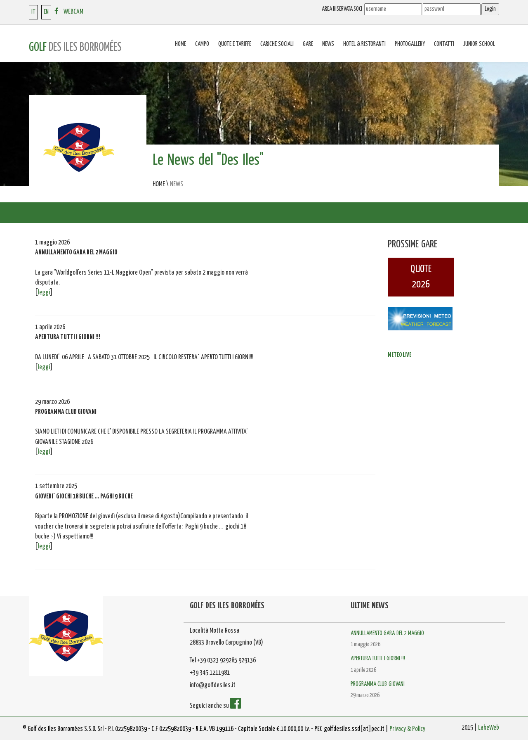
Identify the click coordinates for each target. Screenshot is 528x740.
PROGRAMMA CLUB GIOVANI (378, 684)
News (328, 44)
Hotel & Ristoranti (364, 44)
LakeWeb (488, 728)
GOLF (75, 47)
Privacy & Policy (407, 729)
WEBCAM (73, 12)
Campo (202, 44)
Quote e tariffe (234, 44)
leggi (44, 292)
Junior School (479, 44)
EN (46, 12)
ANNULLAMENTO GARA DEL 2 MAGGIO (387, 633)
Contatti (444, 44)
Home (180, 44)
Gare (308, 44)
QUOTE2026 (420, 276)
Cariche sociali (277, 44)
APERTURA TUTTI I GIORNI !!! (378, 659)
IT (33, 12)
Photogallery (410, 44)
